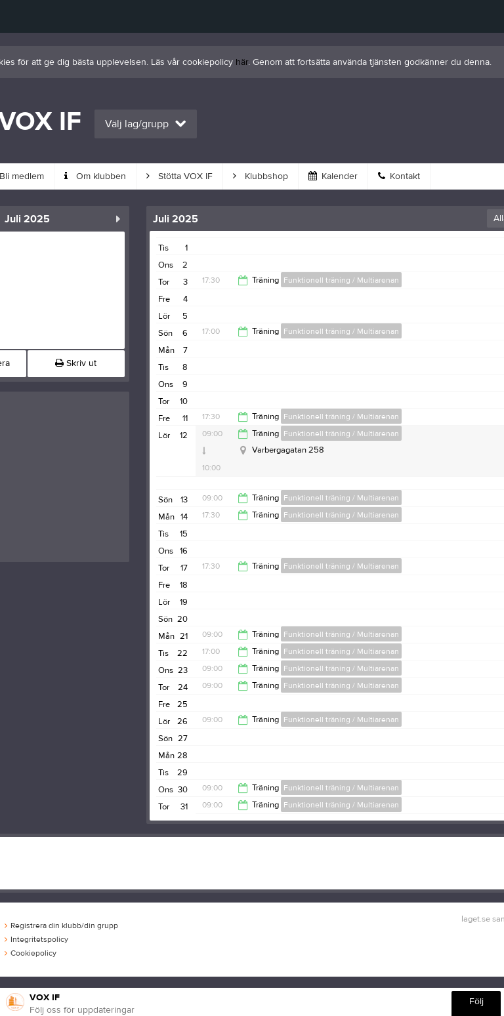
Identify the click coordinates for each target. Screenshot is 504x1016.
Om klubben (95, 176)
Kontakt (399, 176)
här (242, 62)
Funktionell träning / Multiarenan (341, 280)
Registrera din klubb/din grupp (61, 925)
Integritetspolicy (36, 939)
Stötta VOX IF (179, 176)
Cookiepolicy (30, 953)
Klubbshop (260, 176)
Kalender (333, 176)
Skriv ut (75, 363)
